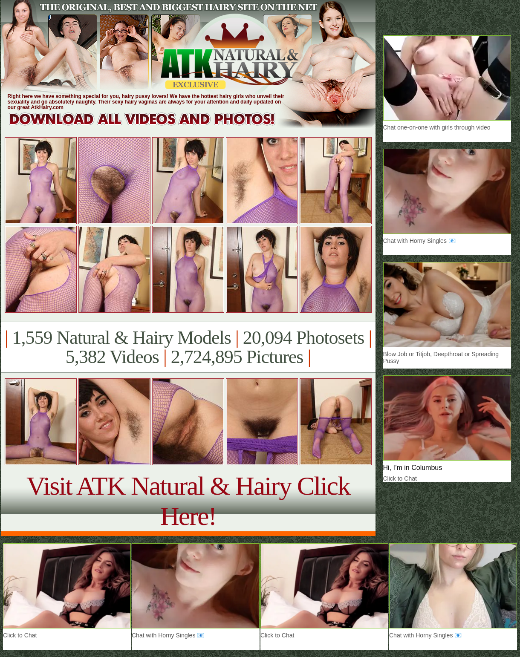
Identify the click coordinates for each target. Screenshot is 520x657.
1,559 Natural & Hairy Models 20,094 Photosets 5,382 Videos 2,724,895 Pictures (188, 347)
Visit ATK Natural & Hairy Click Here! (188, 500)
